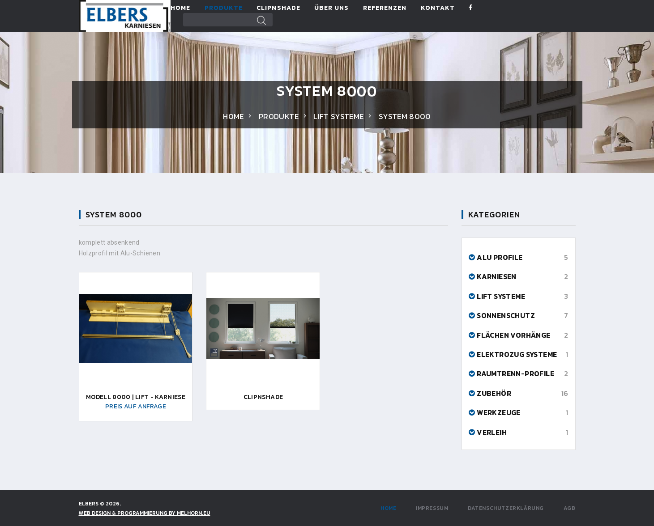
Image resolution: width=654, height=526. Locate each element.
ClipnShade (278, 8)
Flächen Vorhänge (513, 335)
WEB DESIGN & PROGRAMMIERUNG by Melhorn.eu (144, 513)
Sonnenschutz (506, 315)
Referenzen (385, 8)
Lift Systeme (338, 116)
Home (180, 8)
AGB (570, 508)
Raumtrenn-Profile (515, 373)
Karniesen (497, 276)
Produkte (224, 8)
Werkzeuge (499, 412)
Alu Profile (499, 257)
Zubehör (494, 393)
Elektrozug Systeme (517, 354)
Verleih (492, 432)
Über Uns (331, 8)
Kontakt (438, 8)
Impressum (432, 508)
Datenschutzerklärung (506, 508)
